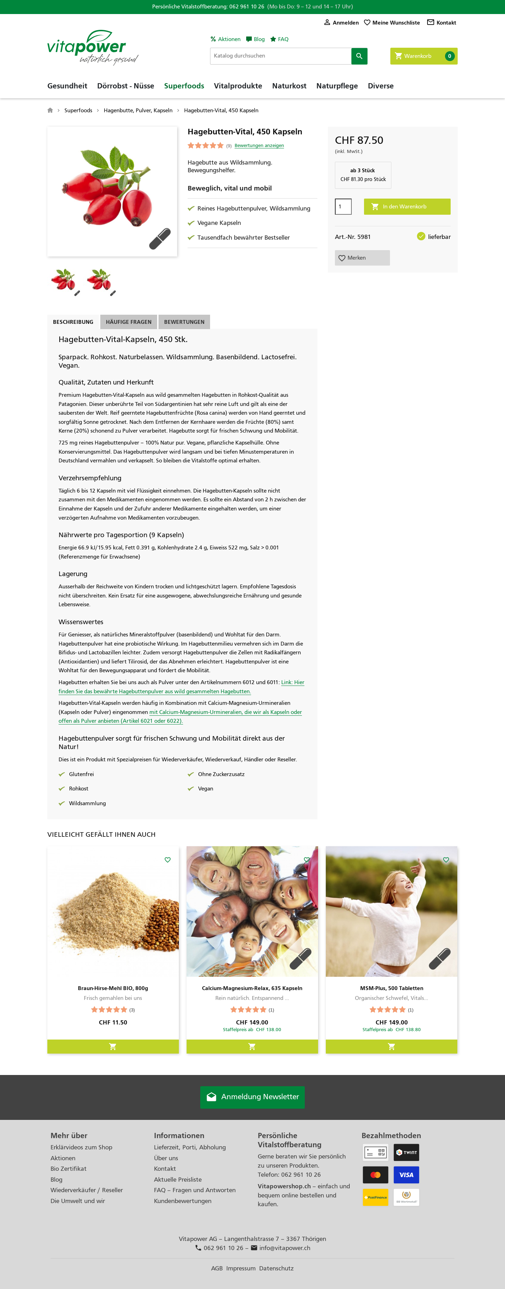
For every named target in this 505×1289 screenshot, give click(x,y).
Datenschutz (276, 1268)
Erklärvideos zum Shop (81, 1147)
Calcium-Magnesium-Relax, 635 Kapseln (252, 988)
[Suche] (289, 56)
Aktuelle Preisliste (178, 1179)
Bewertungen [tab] (184, 322)
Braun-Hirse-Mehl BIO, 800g (113, 988)
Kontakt (441, 22)
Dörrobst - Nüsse (125, 86)
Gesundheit (67, 86)
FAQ (283, 39)
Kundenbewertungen (182, 1201)
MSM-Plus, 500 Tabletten (391, 988)
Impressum (241, 1268)
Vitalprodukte (238, 86)
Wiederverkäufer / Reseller (86, 1190)
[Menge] (343, 207)
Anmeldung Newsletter (252, 1097)
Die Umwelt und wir (77, 1201)
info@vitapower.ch (280, 1248)
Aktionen (229, 39)
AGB (217, 1268)
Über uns (166, 1158)
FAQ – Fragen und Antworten (195, 1190)
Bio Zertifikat (68, 1169)
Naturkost (289, 86)
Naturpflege (337, 86)
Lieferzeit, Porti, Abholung (190, 1147)
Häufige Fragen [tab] (129, 322)
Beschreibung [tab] (73, 322)
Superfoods (184, 86)
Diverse (381, 86)
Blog (259, 39)
